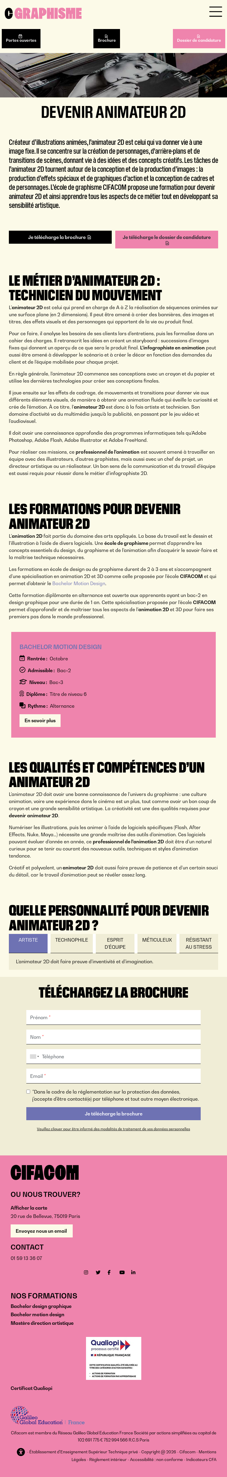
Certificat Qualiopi (31, 1388)
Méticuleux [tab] (157, 940)
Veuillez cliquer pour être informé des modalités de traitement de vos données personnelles (113, 1129)
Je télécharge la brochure (57, 237)
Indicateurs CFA (201, 1459)
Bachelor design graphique (41, 1306)
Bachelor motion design (37, 1314)
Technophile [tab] (71, 940)
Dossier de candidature (199, 40)
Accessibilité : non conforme (156, 1459)
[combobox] (33, 1056)
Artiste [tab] (28, 940)
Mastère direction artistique (42, 1323)
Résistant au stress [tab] (199, 943)
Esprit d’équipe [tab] (115, 943)
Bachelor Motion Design (78, 583)
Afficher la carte (29, 1208)
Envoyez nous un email (42, 1231)
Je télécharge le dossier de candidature (167, 237)
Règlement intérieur (108, 1459)
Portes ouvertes (21, 40)
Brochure (107, 40)
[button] (21, 1452)
